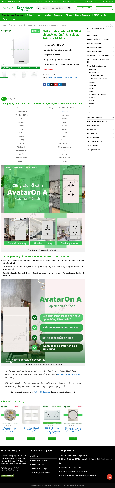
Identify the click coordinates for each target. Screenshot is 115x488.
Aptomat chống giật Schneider (98, 39)
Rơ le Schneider (10, 19)
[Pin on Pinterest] (56, 84)
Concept (92, 83)
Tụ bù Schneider (93, 146)
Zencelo (92, 110)
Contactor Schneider (54, 15)
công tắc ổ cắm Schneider (68, 374)
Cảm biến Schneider (94, 51)
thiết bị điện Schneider (42, 392)
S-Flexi (91, 101)
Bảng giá (69, 1)
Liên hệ (76, 1)
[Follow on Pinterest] (13, 469)
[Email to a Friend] (52, 84)
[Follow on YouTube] (17, 469)
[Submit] (69, 8)
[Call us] (10, 469)
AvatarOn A (43, 25)
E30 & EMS (93, 86)
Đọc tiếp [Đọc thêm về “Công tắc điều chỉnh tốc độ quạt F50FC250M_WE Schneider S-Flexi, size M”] (73, 438)
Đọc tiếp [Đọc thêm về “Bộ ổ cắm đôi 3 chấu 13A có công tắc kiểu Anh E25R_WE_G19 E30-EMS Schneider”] (52, 438)
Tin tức (62, 1)
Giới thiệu (47, 1)
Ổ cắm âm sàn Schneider (97, 95)
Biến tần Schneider (94, 43)
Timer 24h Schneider (94, 142)
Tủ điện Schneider (93, 150)
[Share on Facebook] (44, 84)
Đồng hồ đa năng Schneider (97, 122)
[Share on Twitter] (48, 84)
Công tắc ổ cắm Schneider (13, 15)
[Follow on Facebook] (2, 469)
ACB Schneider (92, 35)
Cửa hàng (55, 1)
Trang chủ (39, 1)
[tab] (4, 99)
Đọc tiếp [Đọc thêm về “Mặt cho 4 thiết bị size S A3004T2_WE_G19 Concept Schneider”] (30, 438)
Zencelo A (92, 113)
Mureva (91, 92)
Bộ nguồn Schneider (94, 47)
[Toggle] (113, 39)
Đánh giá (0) (12, 99)
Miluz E (91, 89)
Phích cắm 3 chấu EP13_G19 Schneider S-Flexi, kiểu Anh (10, 430)
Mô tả (4, 99)
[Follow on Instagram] (6, 469)
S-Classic (92, 98)
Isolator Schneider (94, 126)
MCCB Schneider (34, 15)
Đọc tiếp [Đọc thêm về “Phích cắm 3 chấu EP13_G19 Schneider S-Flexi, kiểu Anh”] (10, 438)
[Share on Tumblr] (64, 84)
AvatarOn (92, 69)
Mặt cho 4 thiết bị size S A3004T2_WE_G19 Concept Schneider (31, 430)
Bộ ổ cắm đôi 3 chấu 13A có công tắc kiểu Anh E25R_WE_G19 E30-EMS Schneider (52, 431)
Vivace (91, 104)
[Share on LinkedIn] (60, 84)
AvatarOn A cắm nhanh (99, 78)
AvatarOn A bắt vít (58, 25)
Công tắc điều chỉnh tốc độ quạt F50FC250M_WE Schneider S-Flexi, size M (73, 430)
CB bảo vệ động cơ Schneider (78, 15)
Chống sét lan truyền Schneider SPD (98, 60)
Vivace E (92, 107)
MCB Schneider (101, 15)
